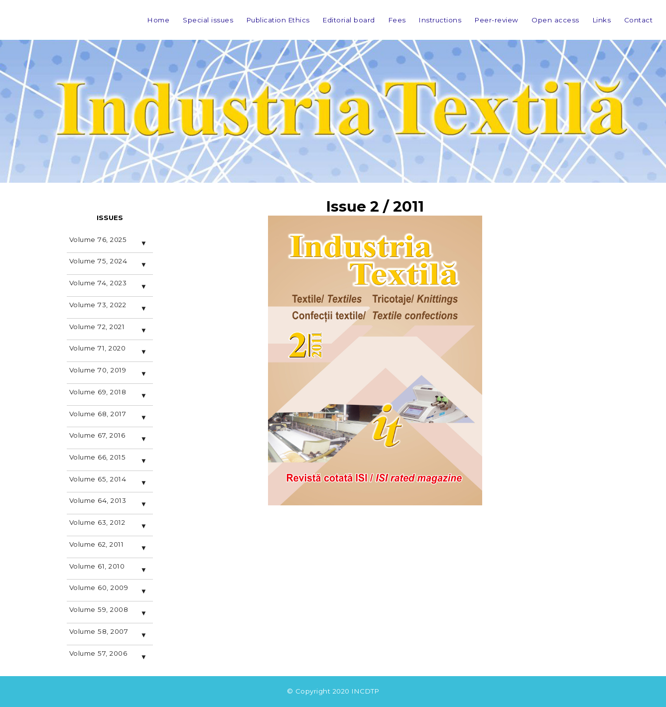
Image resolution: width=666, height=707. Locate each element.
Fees (397, 20)
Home (158, 20)
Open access (555, 20)
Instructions (440, 20)
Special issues (208, 20)
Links (602, 20)
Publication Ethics (278, 20)
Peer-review (497, 20)
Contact (638, 20)
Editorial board (349, 20)
